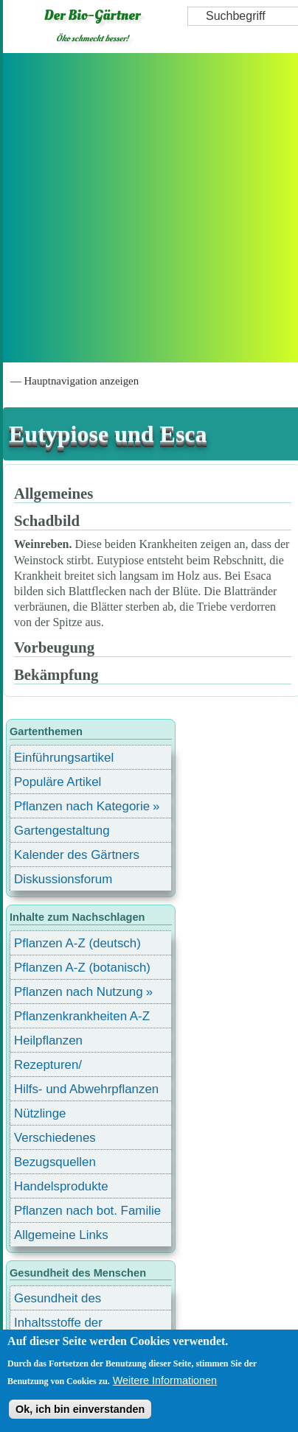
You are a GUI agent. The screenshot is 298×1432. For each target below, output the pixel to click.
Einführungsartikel (64, 758)
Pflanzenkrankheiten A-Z (82, 1016)
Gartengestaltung (62, 831)
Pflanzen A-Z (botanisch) (82, 968)
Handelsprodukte (61, 1186)
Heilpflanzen (48, 1040)
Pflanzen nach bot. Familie (87, 1211)
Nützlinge (40, 1113)
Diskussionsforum (63, 879)
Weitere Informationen (165, 1380)
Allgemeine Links (61, 1235)
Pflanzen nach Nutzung (78, 992)
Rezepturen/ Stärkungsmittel (57, 1067)
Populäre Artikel (57, 782)
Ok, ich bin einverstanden (80, 1409)
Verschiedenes (55, 1138)
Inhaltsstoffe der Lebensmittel (58, 1325)
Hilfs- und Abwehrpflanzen (86, 1089)
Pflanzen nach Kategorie (82, 806)
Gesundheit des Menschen (57, 1300)
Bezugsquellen (55, 1162)
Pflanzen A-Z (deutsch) (77, 943)
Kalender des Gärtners (76, 855)
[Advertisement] (147, 207)
